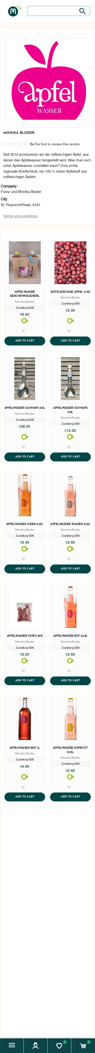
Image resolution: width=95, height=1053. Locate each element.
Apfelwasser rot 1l (25, 748)
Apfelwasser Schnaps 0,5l (24, 408)
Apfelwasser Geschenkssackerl (25, 294)
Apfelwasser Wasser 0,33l (70, 524)
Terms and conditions (20, 216)
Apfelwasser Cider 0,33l (24, 524)
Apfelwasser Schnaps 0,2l (70, 410)
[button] (12, 1045)
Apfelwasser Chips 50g (25, 636)
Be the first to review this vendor (55, 144)
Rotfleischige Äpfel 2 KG (70, 292)
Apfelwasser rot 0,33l (70, 636)
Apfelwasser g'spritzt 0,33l (70, 750)
